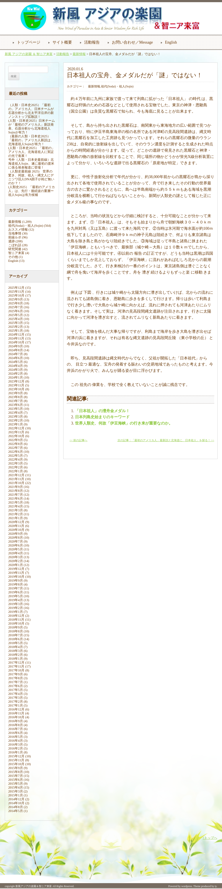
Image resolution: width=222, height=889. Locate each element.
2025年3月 (15, 323)
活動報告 (92, 42)
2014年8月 (15, 807)
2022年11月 (16, 432)
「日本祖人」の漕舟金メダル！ (102, 411)
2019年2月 (15, 608)
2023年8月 (15, 397)
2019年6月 (15, 592)
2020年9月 (15, 533)
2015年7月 (15, 775)
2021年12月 (16, 475)
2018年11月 (16, 619)
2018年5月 (15, 643)
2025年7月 (15, 307)
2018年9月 (15, 627)
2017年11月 (16, 666)
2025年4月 (15, 319)
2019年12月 (16, 569)
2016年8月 (15, 725)
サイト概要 (62, 42)
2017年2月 (15, 701)
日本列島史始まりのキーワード (102, 417)
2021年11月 (16, 479)
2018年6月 (15, 639)
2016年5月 (15, 736)
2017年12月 (16, 662)
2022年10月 (16, 436)
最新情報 (79, 54)
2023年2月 (15, 420)
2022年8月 (15, 444)
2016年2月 (15, 748)
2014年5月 (15, 811)
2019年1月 (15, 611)
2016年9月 (15, 721)
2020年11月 (16, 526)
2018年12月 (16, 615)
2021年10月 (16, 483)
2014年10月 (16, 803)
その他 (13, 257)
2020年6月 (15, 545)
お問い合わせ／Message (132, 42)
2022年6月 (15, 451)
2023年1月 (15, 424)
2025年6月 (15, 311)
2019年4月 (15, 600)
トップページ (28, 42)
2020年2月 (15, 561)
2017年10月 (16, 670)
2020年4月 (15, 553)
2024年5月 (15, 362)
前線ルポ (14, 237)
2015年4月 (15, 787)
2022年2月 (15, 467)
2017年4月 (15, 693)
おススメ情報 (18, 229)
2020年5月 (15, 549)
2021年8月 (15, 490)
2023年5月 (15, 408)
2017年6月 (15, 686)
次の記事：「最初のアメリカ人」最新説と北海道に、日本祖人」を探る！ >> (166, 440)
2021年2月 (15, 514)
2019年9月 (15, 580)
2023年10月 (16, 389)
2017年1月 (15, 705)
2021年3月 (15, 510)
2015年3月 (15, 791)
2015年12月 (16, 756)
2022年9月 (15, 440)
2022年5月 (15, 455)
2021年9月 (15, 487)
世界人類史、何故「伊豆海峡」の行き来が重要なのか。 (124, 423)
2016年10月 (16, 717)
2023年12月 (16, 381)
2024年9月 (15, 346)
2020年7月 (15, 541)
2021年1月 (15, 518)
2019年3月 (15, 604)
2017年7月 (15, 682)
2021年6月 (15, 498)
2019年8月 (15, 584)
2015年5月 (15, 783)
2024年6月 (15, 358)
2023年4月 (15, 412)
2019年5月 (15, 596)
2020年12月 (16, 522)
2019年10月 (16, 576)
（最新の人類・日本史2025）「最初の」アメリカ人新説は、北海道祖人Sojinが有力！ (31, 140)
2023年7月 (15, 401)
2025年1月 (15, 330)
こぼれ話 (14, 245)
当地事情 (14, 233)
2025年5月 (15, 315)
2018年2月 (15, 654)
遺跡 (11, 241)
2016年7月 (15, 729)
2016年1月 (15, 752)
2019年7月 (15, 588)
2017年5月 (15, 690)
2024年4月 (15, 365)
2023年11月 (16, 385)
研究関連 (14, 249)
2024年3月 (15, 369)
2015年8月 (15, 772)
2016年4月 (15, 740)
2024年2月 (15, 373)
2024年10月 (16, 342)
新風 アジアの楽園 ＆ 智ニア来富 (29, 54)
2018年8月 (15, 631)
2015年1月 (15, 795)
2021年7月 (15, 494)
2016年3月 (15, 744)
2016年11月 (16, 713)
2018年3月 (15, 651)
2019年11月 (16, 572)
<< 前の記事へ (78, 440)
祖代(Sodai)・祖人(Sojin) (25, 225)
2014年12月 (16, 799)
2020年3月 (15, 557)
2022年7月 (15, 447)
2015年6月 (15, 779)
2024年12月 (16, 334)
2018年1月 (15, 658)
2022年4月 (15, 459)
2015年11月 (16, 760)
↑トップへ (210, 838)
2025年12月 (16, 287)
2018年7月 (15, 635)
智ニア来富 (16, 253)
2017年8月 (15, 678)
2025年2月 (15, 326)
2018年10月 (16, 623)
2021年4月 (15, 506)
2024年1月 (15, 377)
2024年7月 (15, 354)
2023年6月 (15, 405)
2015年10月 (16, 764)
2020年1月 (15, 565)
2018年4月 (15, 647)
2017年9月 (15, 674)
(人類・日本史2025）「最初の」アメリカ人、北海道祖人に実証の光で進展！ (31, 151)
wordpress (186, 886)
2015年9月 (15, 768)
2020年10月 (16, 529)
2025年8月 (15, 303)
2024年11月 (16, 338)
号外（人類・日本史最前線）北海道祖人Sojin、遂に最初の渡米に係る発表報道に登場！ (31, 163)
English (171, 42)
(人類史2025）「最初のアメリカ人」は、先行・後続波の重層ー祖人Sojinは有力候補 (31, 191)
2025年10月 (16, 295)
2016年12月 (16, 709)
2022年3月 (15, 463)
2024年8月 (15, 350)
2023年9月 (15, 393)
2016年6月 (15, 733)
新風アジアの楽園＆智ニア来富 (33, 886)
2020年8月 (15, 537)
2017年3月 (15, 697)
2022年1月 (15, 471)
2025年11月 (16, 291)
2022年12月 (16, 428)
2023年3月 (15, 416)
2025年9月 (15, 299)
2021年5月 (15, 502)
